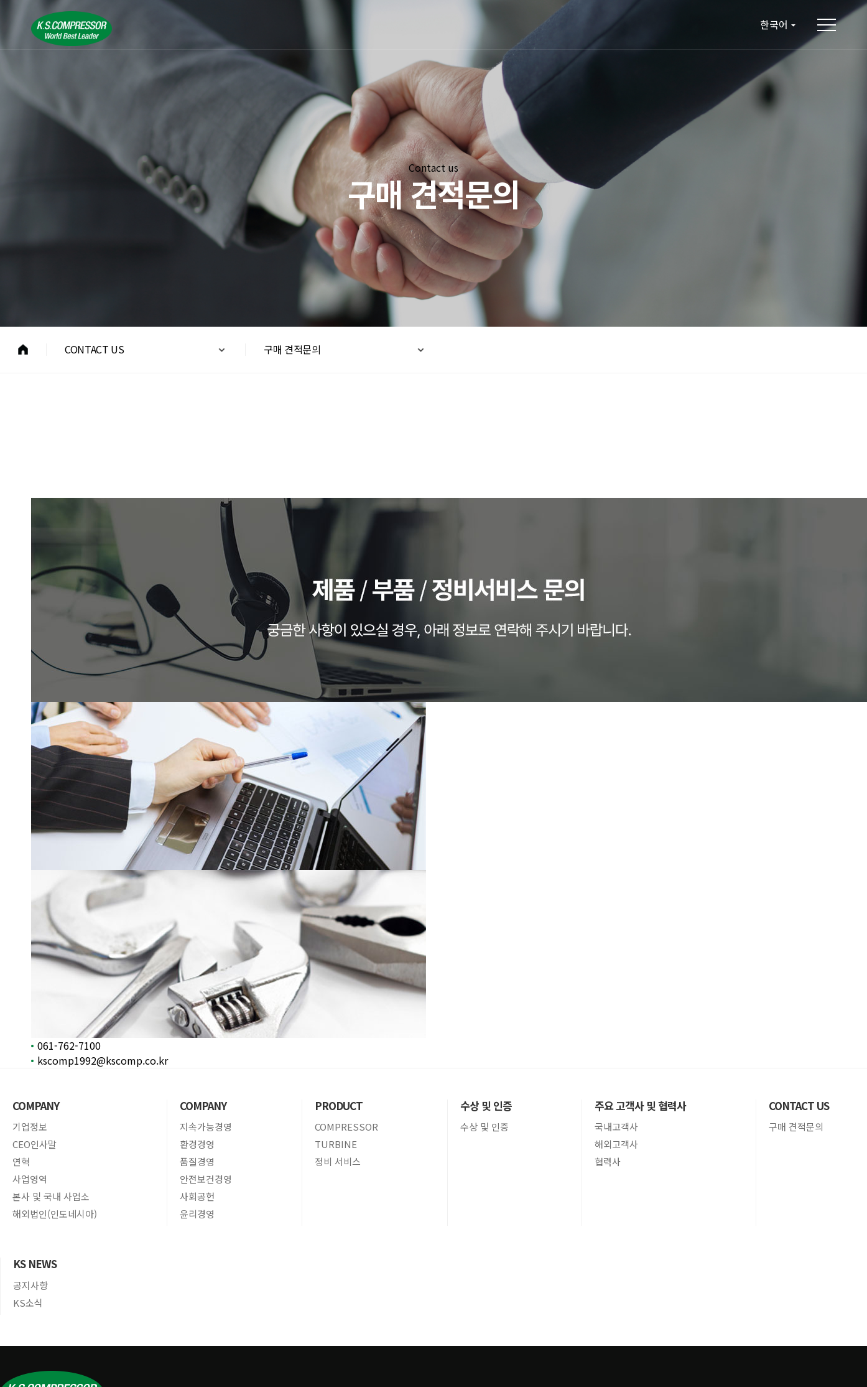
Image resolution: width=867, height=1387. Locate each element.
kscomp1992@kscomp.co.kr (102, 1060)
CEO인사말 (34, 1144)
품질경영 (197, 1161)
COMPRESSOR (346, 1126)
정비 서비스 (338, 1161)
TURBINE (336, 1144)
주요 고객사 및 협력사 (640, 1106)
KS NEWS (35, 1264)
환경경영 (197, 1144)
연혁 (21, 1161)
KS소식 (28, 1303)
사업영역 (29, 1179)
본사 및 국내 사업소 (51, 1196)
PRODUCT (339, 1106)
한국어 (774, 24)
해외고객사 (616, 1144)
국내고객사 (616, 1126)
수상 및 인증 (486, 1106)
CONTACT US (799, 1106)
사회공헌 (197, 1196)
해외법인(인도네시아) (54, 1214)
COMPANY (35, 1106)
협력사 (608, 1161)
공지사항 (30, 1285)
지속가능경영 (206, 1126)
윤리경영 (197, 1214)
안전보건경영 (206, 1179)
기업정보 (29, 1126)
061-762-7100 (69, 1045)
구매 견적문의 (796, 1126)
